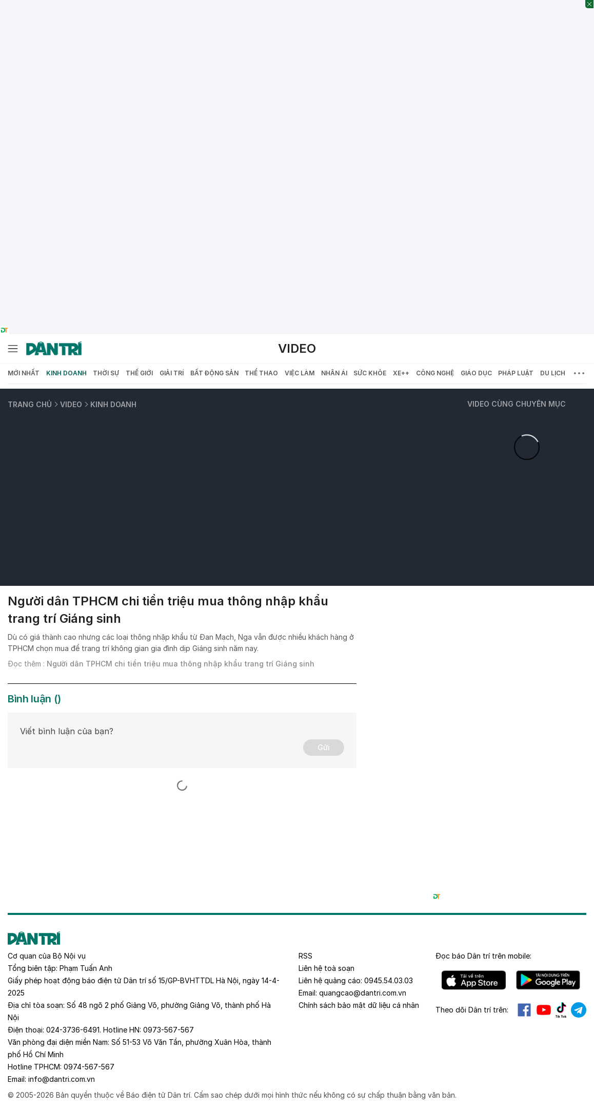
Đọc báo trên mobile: (483, 955)
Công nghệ (435, 373)
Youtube (543, 1010)
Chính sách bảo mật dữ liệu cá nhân (359, 1005)
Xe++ (401, 373)
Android (548, 980)
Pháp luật (515, 373)
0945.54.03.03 (388, 980)
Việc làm (299, 373)
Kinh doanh (66, 373)
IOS (474, 980)
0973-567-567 (168, 1029)
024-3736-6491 (73, 1029)
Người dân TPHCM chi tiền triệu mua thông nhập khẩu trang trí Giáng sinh (180, 663)
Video (297, 348)
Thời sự (106, 373)
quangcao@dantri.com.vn (362, 992)
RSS (305, 955)
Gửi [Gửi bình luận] (324, 747)
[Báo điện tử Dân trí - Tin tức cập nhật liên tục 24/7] (54, 348)
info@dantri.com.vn (61, 1079)
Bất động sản (214, 373)
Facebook (524, 1010)
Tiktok (561, 1010)
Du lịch (552, 373)
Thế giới (139, 373)
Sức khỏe (369, 373)
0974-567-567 (89, 1066)
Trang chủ (30, 404)
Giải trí (172, 373)
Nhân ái (334, 373)
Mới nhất (23, 373)
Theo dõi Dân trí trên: (471, 1009)
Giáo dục (476, 373)
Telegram (578, 1010)
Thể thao (261, 373)
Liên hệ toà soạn (326, 968)
